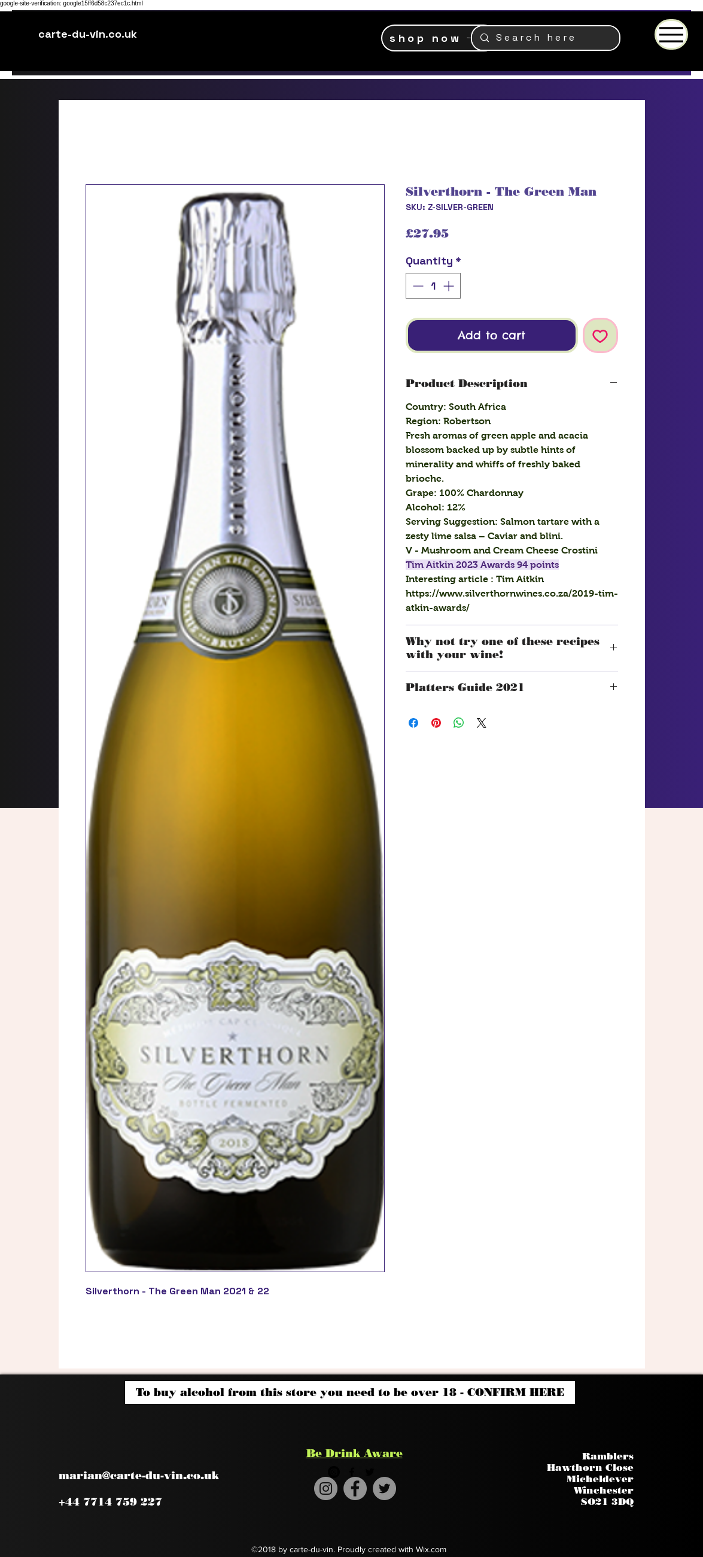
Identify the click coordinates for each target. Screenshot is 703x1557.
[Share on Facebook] (413, 723)
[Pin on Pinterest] (436, 723)
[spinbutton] (433, 285)
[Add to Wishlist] (600, 335)
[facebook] (352, 1472)
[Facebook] (355, 1488)
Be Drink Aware (354, 1453)
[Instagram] (325, 1488)
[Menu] (671, 34)
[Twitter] (384, 1488)
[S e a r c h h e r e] (545, 38)
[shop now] (439, 38)
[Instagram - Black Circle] (334, 1472)
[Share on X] (481, 723)
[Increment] (449, 285)
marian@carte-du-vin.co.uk (139, 1475)
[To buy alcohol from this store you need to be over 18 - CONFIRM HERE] (350, 1392)
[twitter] (370, 1472)
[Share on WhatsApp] (459, 723)
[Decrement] (416, 285)
